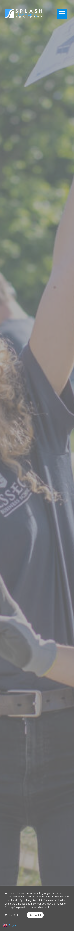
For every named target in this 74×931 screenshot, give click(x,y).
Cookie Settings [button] (13, 915)
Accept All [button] (35, 915)
